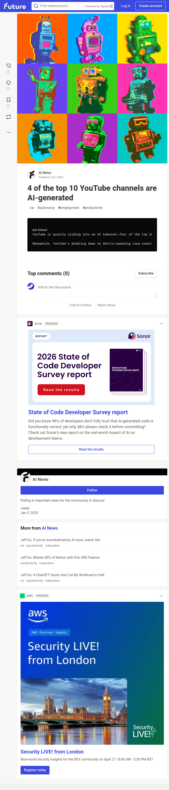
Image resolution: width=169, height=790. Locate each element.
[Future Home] (15, 6)
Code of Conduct (80, 305)
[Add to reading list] (8, 102)
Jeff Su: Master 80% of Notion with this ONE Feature (92, 560)
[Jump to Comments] (8, 85)
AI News (45, 173)
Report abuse (106, 305)
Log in (125, 6)
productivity (93, 207)
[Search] (36, 6)
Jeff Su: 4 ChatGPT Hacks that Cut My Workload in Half (92, 578)
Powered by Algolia (99, 6)
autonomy (46, 207)
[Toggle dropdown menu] (161, 323)
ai (31, 207)
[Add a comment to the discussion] (96, 290)
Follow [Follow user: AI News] (92, 490)
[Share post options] (8, 132)
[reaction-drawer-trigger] (8, 68)
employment (68, 207)
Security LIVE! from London (52, 752)
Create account (150, 6)
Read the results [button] (91, 449)
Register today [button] (35, 770)
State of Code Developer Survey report (78, 412)
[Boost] (8, 116)
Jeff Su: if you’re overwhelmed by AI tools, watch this (92, 543)
